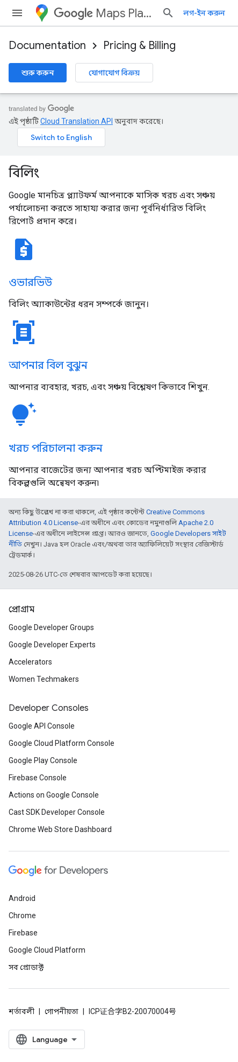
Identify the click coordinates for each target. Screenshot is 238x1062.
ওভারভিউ (30, 282)
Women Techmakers (44, 679)
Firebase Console (38, 777)
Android (22, 898)
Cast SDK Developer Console (57, 812)
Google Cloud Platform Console (61, 743)
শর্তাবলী (21, 1011)
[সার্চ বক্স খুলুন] (168, 12)
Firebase (23, 932)
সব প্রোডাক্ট (26, 967)
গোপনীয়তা (61, 1011)
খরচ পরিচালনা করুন (56, 448)
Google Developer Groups (51, 627)
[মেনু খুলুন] (17, 13)
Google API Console (42, 726)
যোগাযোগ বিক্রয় (114, 73)
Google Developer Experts (52, 644)
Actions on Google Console (54, 795)
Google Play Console (43, 760)
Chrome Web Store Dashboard (60, 829)
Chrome (22, 915)
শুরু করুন (37, 73)
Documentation (47, 45)
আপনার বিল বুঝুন (48, 365)
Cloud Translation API (76, 121)
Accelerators (30, 662)
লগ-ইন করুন (204, 13)
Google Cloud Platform (47, 950)
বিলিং (24, 173)
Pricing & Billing (139, 45)
